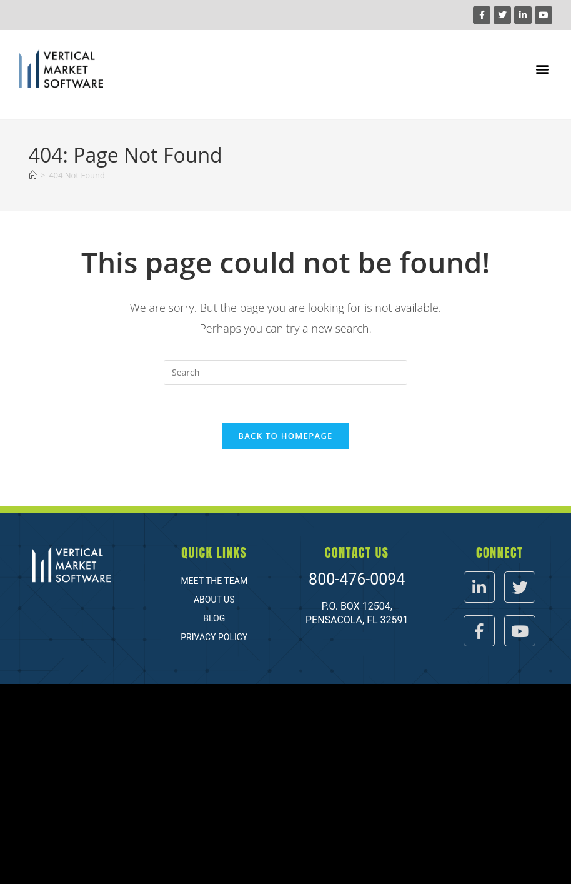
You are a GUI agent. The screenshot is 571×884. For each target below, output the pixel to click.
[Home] (33, 175)
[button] (542, 69)
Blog (214, 618)
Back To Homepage (285, 435)
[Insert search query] (285, 372)
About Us (214, 600)
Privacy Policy (214, 637)
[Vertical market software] (285, 784)
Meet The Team (214, 581)
